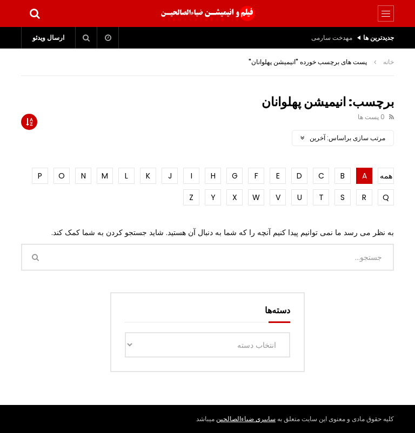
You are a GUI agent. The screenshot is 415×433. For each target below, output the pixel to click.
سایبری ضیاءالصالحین (246, 418)
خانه (388, 61)
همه (386, 175)
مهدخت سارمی (331, 37)
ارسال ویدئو (48, 37)
